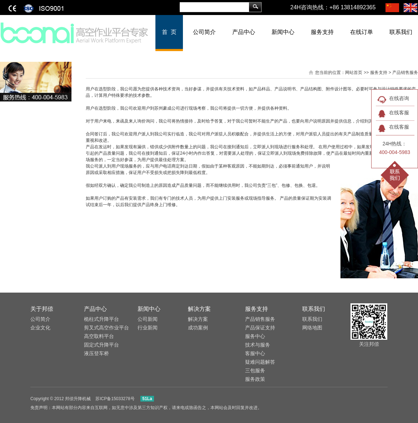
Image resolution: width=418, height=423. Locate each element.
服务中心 (255, 336)
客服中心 (255, 353)
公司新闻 (148, 319)
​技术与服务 (257, 345)
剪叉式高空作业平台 (106, 327)
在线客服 (399, 112)
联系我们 (313, 309)
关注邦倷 (369, 344)
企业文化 (40, 327)
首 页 (169, 32)
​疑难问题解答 (260, 362)
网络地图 (312, 327)
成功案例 (198, 327)
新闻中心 (283, 32)
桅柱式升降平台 (101, 319)
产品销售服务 (260, 319)
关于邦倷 (41, 309)
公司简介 (204, 32)
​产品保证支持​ (260, 327)
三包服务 (255, 370)
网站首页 (353, 72)
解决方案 (199, 309)
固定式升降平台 (101, 345)
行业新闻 (148, 327)
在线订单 (361, 32)
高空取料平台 (99, 336)
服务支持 (322, 32)
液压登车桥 (96, 353)
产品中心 (243, 32)
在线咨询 (399, 98)
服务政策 (255, 379)
